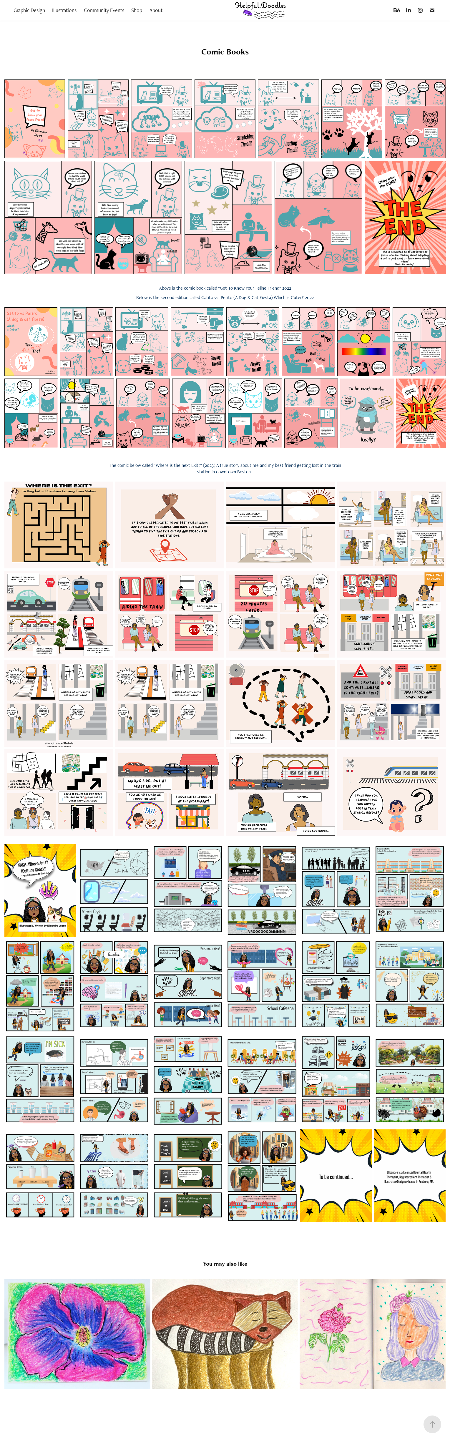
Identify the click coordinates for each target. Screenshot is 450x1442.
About (156, 10)
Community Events (104, 10)
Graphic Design (29, 10)
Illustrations (64, 10)
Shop (136, 10)
